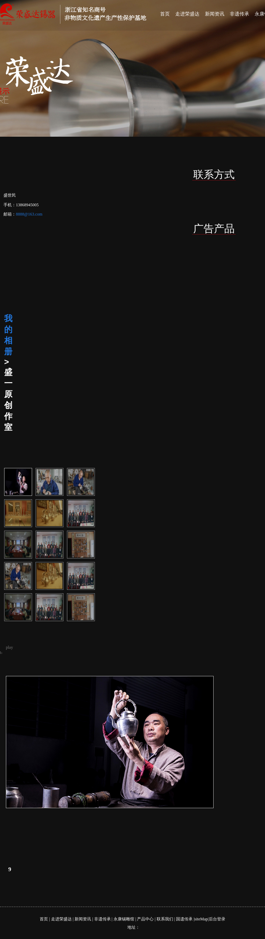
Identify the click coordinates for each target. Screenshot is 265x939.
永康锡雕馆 (124, 919)
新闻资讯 (214, 14)
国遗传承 (184, 919)
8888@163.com (29, 214)
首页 (165, 14)
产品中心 (145, 919)
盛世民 (9, 195)
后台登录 (217, 919)
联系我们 (165, 919)
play (9, 647)
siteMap (201, 919)
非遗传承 (239, 14)
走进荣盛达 (187, 14)
